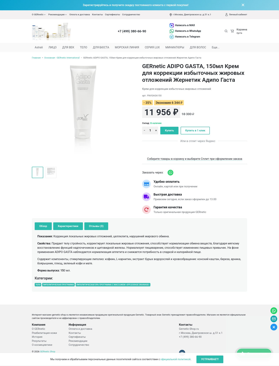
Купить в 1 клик (195, 130)
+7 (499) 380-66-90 (132, 31)
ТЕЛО (83, 47)
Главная (36, 57)
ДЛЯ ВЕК (68, 47)
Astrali (39, 47)
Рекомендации (57, 14)
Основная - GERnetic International (62, 57)
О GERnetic (39, 14)
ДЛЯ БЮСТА (101, 47)
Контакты (97, 14)
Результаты (39, 341)
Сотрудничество (131, 14)
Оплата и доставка (79, 14)
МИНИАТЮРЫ (174, 47)
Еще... (216, 47)
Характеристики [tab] (68, 226)
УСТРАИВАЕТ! (210, 359)
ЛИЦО (53, 47)
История (37, 336)
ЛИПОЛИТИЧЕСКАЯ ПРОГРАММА (58, 285)
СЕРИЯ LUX (152, 47)
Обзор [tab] (43, 226)
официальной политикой (175, 359)
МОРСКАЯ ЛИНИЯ (127, 47)
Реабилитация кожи (44, 333)
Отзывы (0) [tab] (96, 226)
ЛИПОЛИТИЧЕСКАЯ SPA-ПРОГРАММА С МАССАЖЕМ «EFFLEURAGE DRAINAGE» (113, 285)
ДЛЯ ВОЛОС (198, 47)
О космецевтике (42, 344)
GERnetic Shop (47, 351)
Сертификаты (112, 14)
